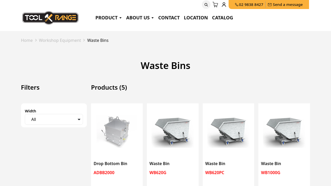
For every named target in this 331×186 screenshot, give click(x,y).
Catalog (222, 17)
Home (27, 40)
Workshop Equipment (60, 40)
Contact (169, 17)
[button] (206, 4)
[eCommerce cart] (215, 4)
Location (196, 17)
